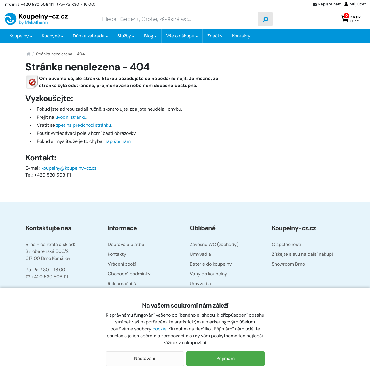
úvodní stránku (70, 117)
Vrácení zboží (122, 264)
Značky (215, 36)
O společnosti (286, 244)
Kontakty (241, 36)
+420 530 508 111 (47, 277)
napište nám (118, 141)
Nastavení (144, 358)
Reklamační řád (124, 284)
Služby (124, 36)
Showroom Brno (288, 264)
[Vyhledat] (265, 19)
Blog (148, 36)
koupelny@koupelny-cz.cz (68, 168)
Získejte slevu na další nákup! (302, 254)
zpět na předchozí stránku (83, 125)
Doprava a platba (126, 244)
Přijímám (225, 358)
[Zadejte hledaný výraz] (177, 19)
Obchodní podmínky (129, 274)
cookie (159, 329)
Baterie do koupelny (211, 264)
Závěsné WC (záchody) (214, 244)
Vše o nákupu (180, 36)
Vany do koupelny (208, 274)
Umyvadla (200, 254)
